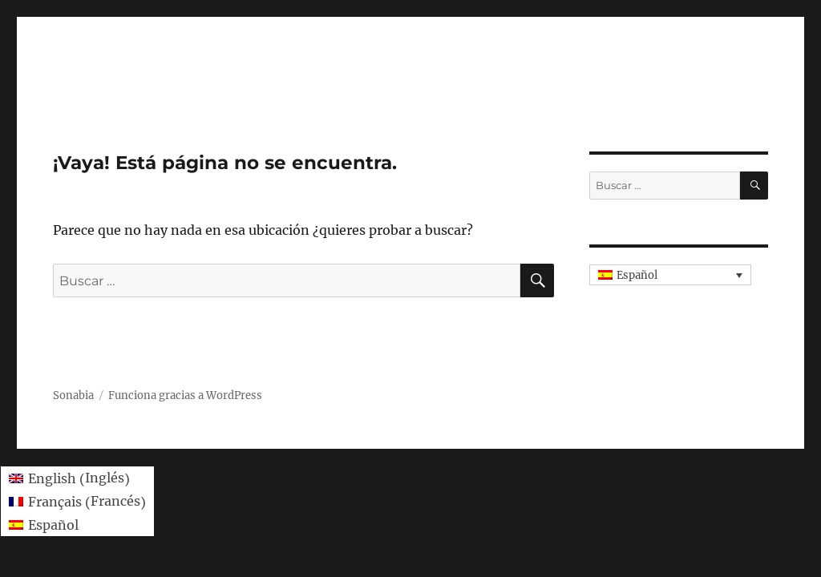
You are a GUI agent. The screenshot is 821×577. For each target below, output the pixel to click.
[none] (670, 274)
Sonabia (73, 395)
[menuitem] (670, 274)
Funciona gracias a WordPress (185, 395)
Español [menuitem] (637, 275)
